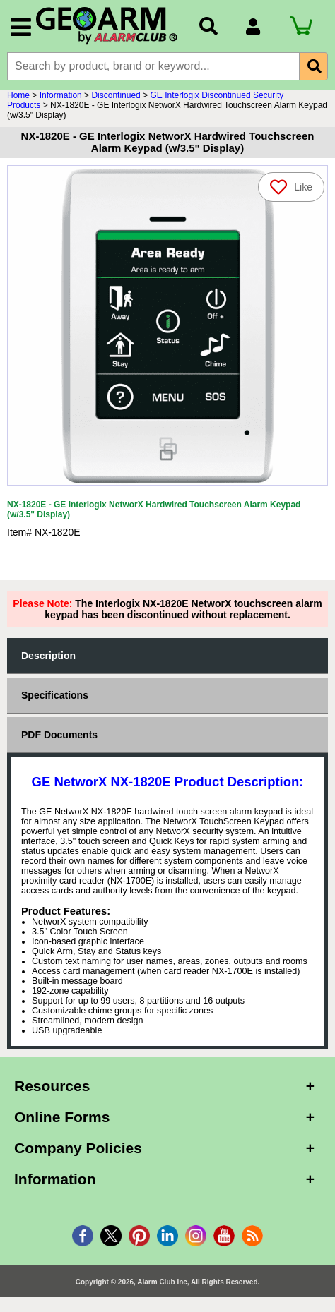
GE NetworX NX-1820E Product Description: (168, 781)
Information (61, 95)
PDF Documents (59, 734)
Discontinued (115, 95)
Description (48, 655)
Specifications (54, 695)
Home (18, 95)
